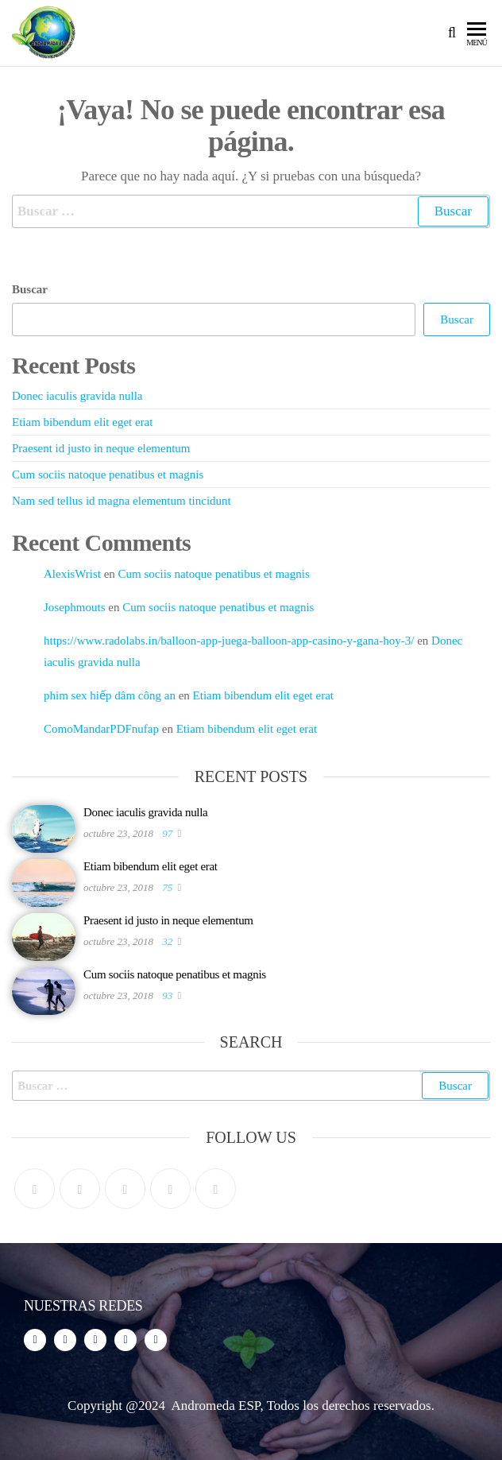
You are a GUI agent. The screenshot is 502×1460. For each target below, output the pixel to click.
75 (168, 887)
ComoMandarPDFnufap (101, 728)
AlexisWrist (72, 573)
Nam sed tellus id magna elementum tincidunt (121, 500)
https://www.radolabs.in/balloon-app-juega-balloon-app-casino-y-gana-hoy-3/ (229, 640)
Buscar (30, 289)
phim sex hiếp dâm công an (110, 695)
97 (168, 833)
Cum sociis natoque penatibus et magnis (107, 474)
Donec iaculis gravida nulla (77, 395)
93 (168, 995)
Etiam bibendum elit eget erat (82, 422)
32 (168, 941)
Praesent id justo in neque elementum (101, 448)
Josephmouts (75, 607)
